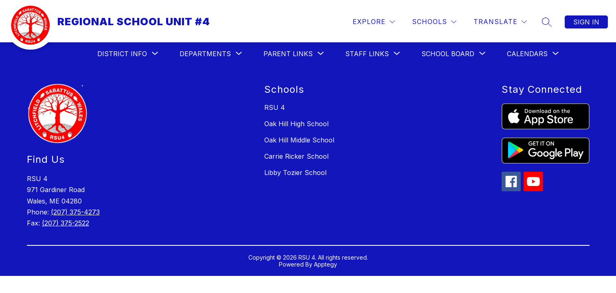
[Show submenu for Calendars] (527, 54)
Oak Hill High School (296, 124)
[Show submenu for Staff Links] (367, 54)
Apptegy (325, 264)
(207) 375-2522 (65, 223)
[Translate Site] (500, 22)
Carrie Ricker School (296, 156)
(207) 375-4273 (75, 212)
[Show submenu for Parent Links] (288, 54)
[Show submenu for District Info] (122, 54)
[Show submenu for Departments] (205, 54)
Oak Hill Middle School (299, 140)
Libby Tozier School (295, 172)
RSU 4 (274, 107)
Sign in (586, 22)
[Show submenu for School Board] (447, 54)
